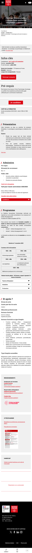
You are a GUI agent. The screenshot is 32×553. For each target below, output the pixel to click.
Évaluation (5, 288)
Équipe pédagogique (7, 281)
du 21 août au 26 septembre (16, 61)
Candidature (5, 199)
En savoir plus (9, 50)
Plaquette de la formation (10, 426)
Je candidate (15, 102)
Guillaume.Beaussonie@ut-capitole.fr (13, 393)
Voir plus (3, 152)
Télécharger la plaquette (8, 77)
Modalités (5, 284)
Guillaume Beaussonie (10, 391)
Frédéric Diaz (7, 396)
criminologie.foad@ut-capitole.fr (12, 386)
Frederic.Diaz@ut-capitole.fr (11, 398)
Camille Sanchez (8, 383)
